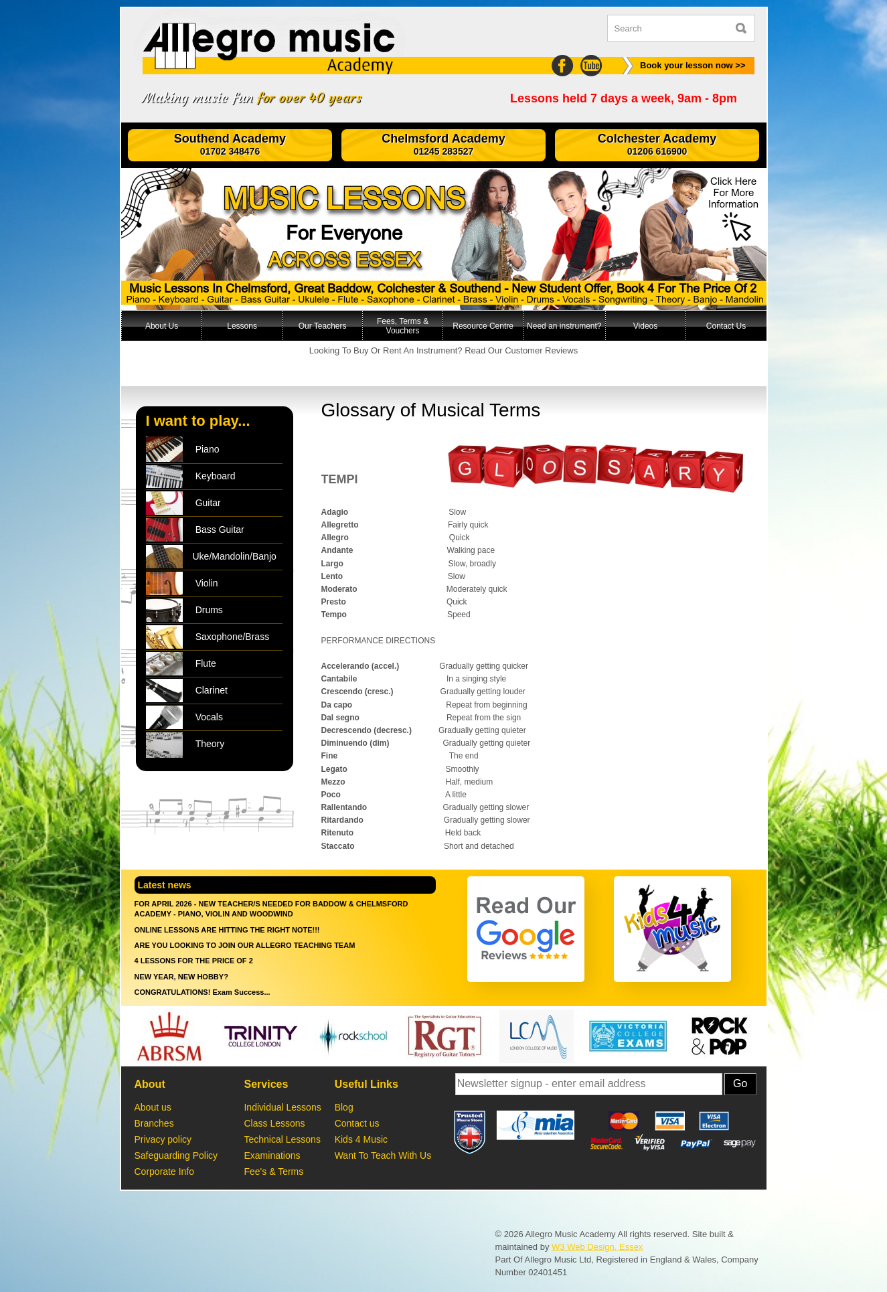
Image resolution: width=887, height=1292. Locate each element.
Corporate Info (166, 1171)
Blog (344, 1107)
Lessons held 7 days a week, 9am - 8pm (623, 98)
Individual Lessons (282, 1107)
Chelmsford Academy (444, 145)
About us (153, 1107)
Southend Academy (230, 145)
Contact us (357, 1123)
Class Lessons (274, 1123)
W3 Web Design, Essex (597, 1247)
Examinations (272, 1155)
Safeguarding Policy (179, 1155)
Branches (154, 1123)
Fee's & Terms (273, 1171)
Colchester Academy (657, 145)
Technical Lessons (282, 1139)
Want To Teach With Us (383, 1155)
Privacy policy (163, 1139)
